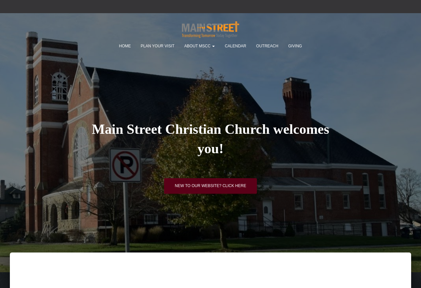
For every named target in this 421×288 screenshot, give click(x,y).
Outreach (267, 46)
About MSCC (199, 46)
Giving (295, 46)
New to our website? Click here (210, 185)
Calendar (235, 46)
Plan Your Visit (157, 46)
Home (125, 46)
